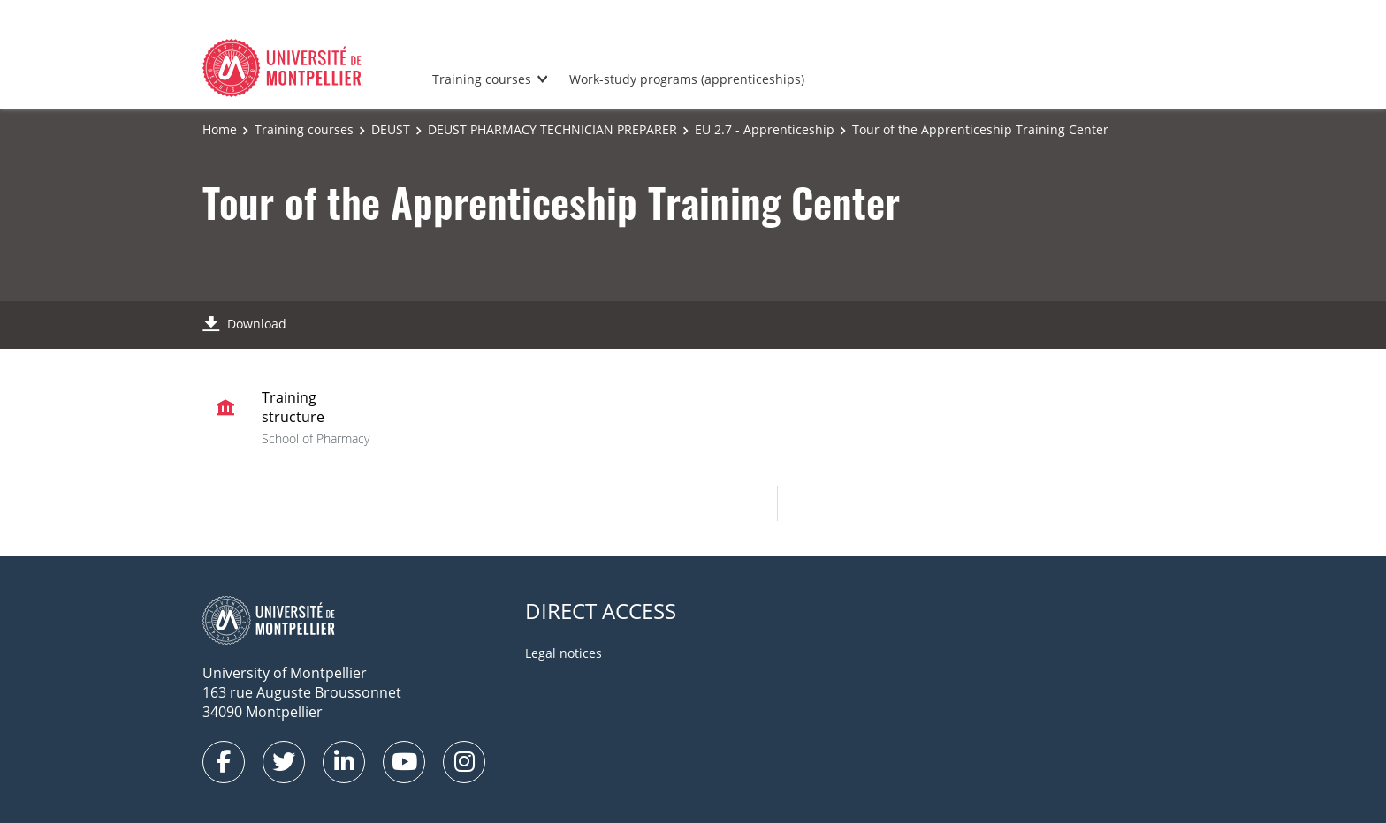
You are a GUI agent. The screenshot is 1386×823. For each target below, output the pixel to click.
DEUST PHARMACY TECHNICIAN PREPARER (552, 129)
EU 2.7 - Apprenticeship (764, 129)
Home (219, 129)
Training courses (481, 79)
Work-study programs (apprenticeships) (686, 79)
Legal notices (563, 653)
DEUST (390, 129)
